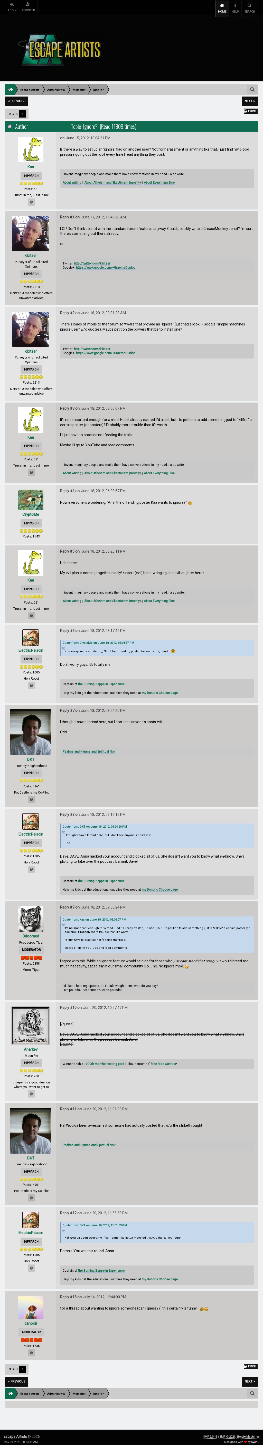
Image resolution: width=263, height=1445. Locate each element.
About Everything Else (159, 179)
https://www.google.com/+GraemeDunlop (105, 264)
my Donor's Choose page (160, 689)
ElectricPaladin (30, 647)
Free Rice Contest (163, 1061)
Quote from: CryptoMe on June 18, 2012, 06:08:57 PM (98, 639)
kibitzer (30, 252)
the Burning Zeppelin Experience (101, 681)
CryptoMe (31, 511)
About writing (72, 179)
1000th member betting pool (104, 1061)
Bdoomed (30, 933)
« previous (16, 98)
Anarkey (30, 1046)
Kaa (30, 163)
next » (250, 98)
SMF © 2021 (227, 1433)
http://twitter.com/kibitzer (92, 260)
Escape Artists (15, 1433)
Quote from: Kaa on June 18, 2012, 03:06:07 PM (94, 916)
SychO (255, 1438)
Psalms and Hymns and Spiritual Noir (89, 748)
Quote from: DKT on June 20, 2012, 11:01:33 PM (94, 1222)
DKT (30, 756)
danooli (30, 1319)
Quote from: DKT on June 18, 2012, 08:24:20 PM (94, 823)
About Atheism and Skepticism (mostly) (112, 179)
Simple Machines (248, 1433)
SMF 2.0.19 (210, 1433)
